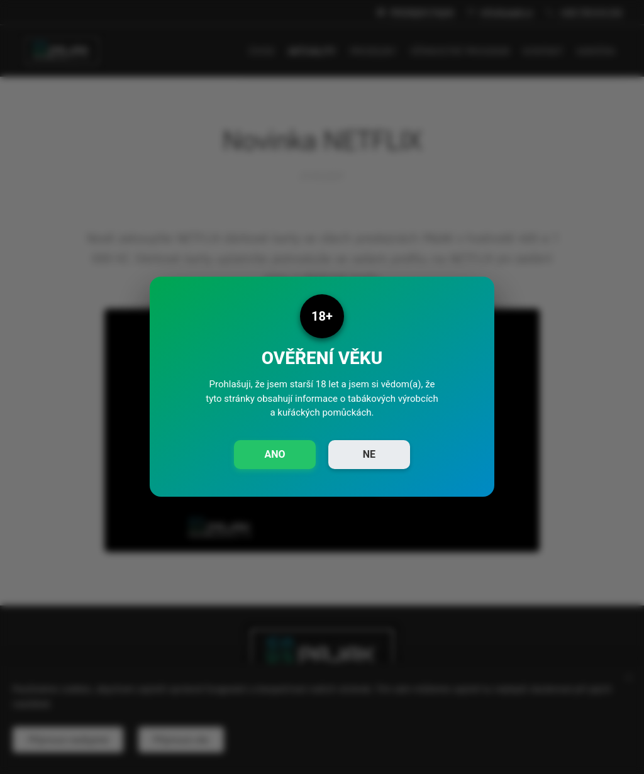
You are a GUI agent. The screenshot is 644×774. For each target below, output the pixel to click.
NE (369, 454)
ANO (274, 454)
